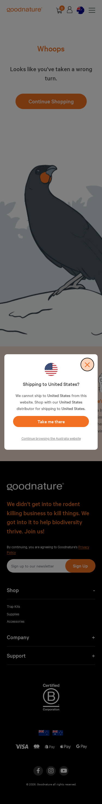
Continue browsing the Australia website (51, 438)
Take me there (51, 421)
